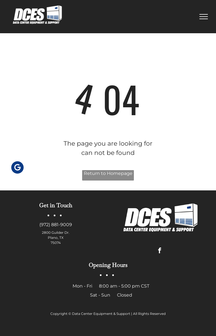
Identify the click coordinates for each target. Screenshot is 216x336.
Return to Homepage (108, 173)
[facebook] (159, 251)
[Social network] (17, 168)
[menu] (203, 16)
